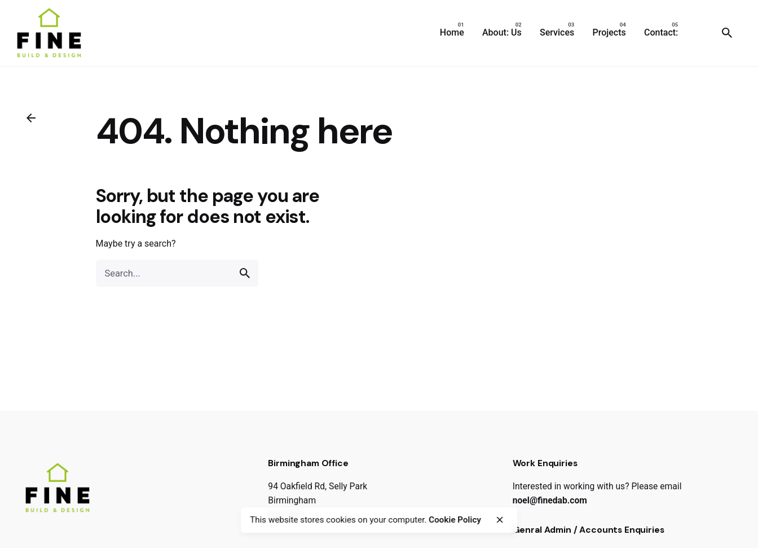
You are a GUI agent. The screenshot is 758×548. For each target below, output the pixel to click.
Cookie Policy (455, 520)
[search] (244, 273)
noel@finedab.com (550, 500)
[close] (499, 519)
